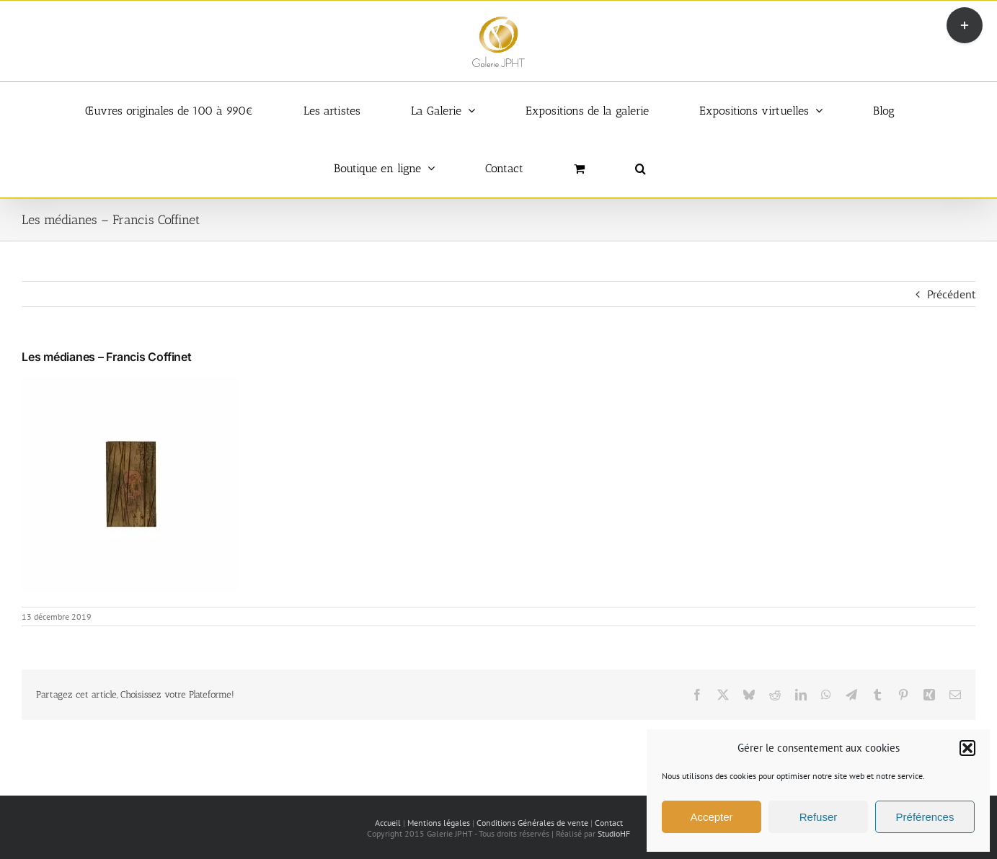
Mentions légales (438, 822)
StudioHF (614, 833)
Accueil (388, 822)
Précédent (951, 294)
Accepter (711, 817)
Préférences (925, 817)
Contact (609, 822)
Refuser (818, 817)
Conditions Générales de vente (532, 822)
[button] (967, 748)
